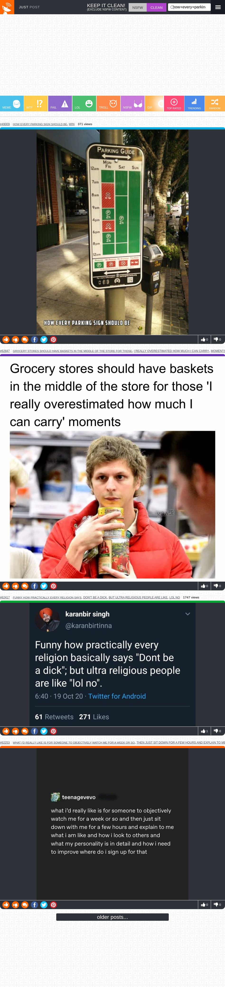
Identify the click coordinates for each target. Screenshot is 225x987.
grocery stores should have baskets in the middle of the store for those (72, 350)
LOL (84, 104)
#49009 (5, 124)
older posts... (112, 917)
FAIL (59, 104)
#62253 (5, 742)
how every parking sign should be (40, 124)
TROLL (108, 104)
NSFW (132, 104)
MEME (11, 104)
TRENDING (194, 104)
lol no (174, 597)
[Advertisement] (112, 57)
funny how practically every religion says (47, 597)
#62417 (5, 597)
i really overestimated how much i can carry (171, 351)
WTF (34, 104)
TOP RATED (174, 104)
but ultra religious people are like (138, 597)
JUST (29, 7)
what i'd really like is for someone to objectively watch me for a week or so (74, 742)
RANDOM (214, 104)
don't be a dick (95, 597)
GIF (156, 104)
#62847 (5, 351)
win (72, 124)
